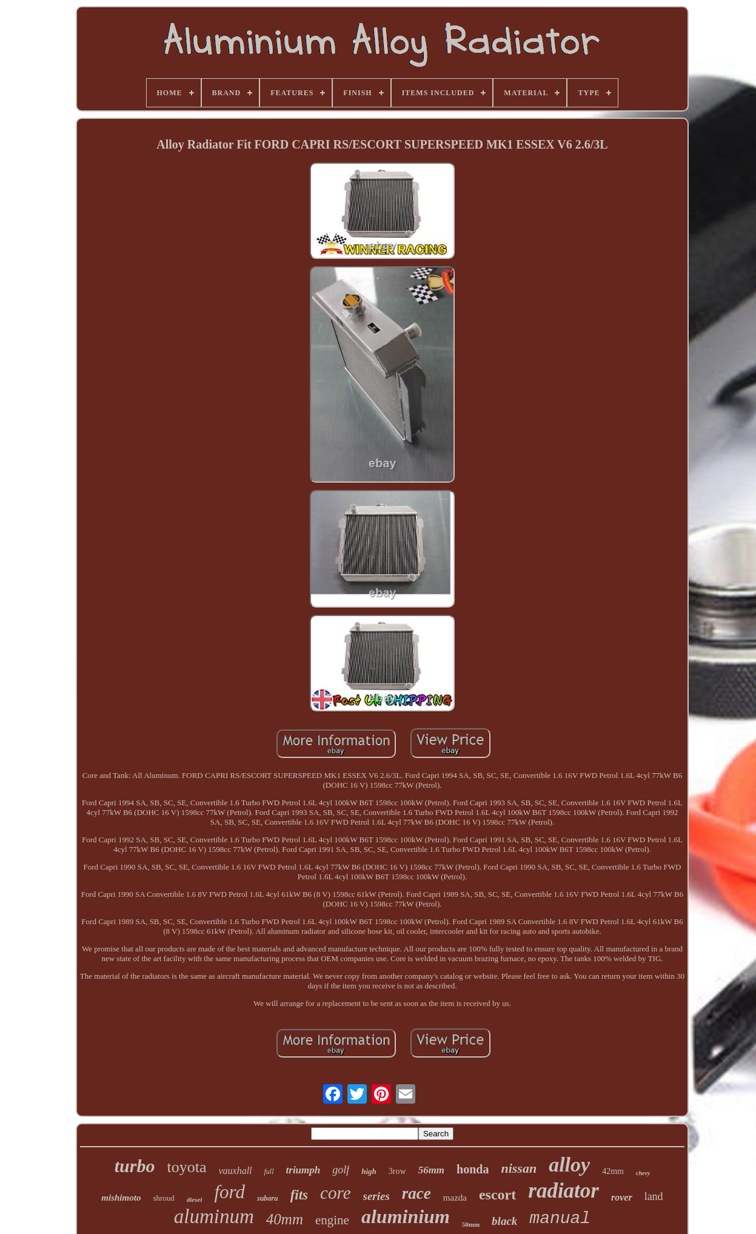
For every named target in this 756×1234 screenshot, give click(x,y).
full (269, 1171)
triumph (303, 1170)
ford (229, 1191)
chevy (643, 1173)
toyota (186, 1167)
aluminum (214, 1216)
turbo (135, 1166)
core (335, 1192)
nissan (519, 1168)
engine (332, 1220)
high (368, 1171)
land (653, 1196)
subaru (267, 1198)
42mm (613, 1171)
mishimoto (121, 1197)
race (416, 1193)
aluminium (405, 1216)
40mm (284, 1219)
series (376, 1196)
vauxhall (235, 1170)
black (504, 1221)
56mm (431, 1170)
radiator (563, 1190)
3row (397, 1171)
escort (497, 1194)
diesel (194, 1199)
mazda (455, 1197)
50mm (471, 1224)
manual (559, 1218)
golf (340, 1170)
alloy (569, 1164)
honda (473, 1169)
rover (621, 1197)
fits (299, 1194)
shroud (163, 1197)
